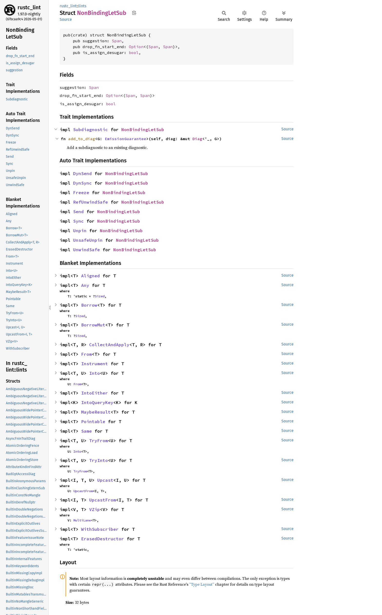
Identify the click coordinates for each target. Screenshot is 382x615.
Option (136, 46)
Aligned (90, 276)
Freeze (81, 192)
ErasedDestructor (102, 539)
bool (134, 52)
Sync (78, 221)
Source (66, 19)
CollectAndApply (109, 344)
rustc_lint (29, 7)
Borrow (89, 305)
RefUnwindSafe (90, 202)
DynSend (82, 173)
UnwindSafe (86, 249)
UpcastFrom (83, 491)
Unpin (79, 230)
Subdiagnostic (90, 129)
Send (78, 211)
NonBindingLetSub (142, 129)
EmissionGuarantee (125, 138)
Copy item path (134, 13)
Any (85, 285)
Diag (197, 138)
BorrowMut (93, 325)
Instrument (94, 363)
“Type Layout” (201, 584)
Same (86, 431)
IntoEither (94, 393)
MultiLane (82, 520)
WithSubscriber (100, 529)
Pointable (93, 421)
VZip (94, 509)
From (86, 354)
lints (82, 6)
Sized (100, 296)
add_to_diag (81, 138)
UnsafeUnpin (88, 240)
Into (94, 373)
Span (117, 40)
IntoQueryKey (97, 402)
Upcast (105, 480)
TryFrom (98, 440)
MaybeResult (96, 412)
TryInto (98, 460)
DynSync (82, 183)
